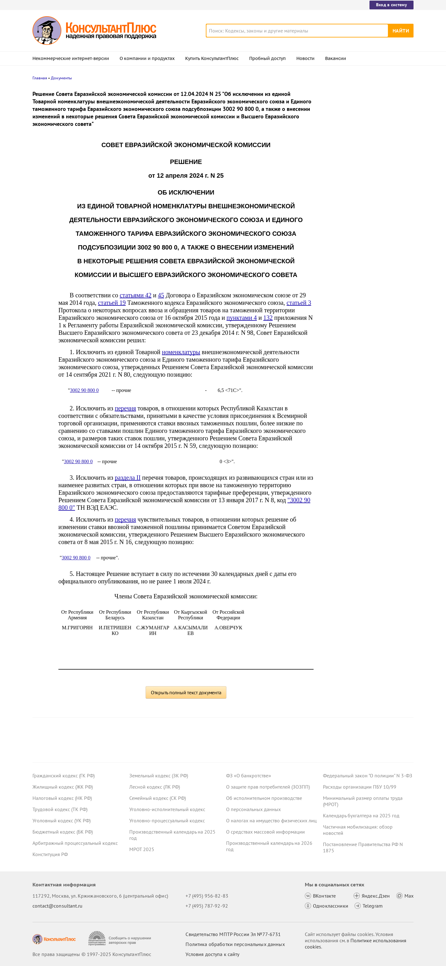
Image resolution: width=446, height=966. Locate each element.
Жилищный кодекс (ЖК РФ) (62, 787)
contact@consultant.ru (57, 906)
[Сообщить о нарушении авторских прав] (120, 938)
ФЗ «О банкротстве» (248, 775)
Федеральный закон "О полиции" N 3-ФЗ (367, 775)
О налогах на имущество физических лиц (271, 820)
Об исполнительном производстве (264, 798)
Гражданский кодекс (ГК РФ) (63, 775)
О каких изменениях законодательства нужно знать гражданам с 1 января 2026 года (367, 190)
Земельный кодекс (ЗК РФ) (158, 775)
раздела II (128, 477)
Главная (39, 78)
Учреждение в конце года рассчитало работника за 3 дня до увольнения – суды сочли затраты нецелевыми (365, 122)
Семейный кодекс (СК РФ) (157, 798)
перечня (125, 408)
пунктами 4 (241, 317)
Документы (61, 78)
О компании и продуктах (147, 58)
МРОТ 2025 (141, 849)
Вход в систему (391, 4)
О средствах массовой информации (265, 832)
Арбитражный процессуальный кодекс (75, 843)
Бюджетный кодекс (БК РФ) (62, 832)
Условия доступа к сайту (212, 954)
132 (268, 317)
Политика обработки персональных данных (235, 944)
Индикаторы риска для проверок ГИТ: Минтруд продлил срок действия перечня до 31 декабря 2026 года (365, 156)
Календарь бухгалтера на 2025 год (361, 815)
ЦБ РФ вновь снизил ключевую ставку (365, 218)
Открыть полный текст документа (186, 692)
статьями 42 (135, 295)
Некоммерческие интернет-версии (70, 58)
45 (161, 295)
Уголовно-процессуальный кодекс (167, 820)
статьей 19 (112, 302)
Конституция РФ (50, 854)
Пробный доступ (267, 58)
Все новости (339, 232)
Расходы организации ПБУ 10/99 (359, 787)
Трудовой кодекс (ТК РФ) (59, 809)
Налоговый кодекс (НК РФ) (62, 798)
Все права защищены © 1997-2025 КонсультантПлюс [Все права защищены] (91, 954)
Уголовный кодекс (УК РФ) (61, 820)
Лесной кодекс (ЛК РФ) (154, 787)
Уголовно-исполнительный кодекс (167, 809)
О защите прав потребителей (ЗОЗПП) (268, 787)
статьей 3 (299, 302)
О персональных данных (253, 809)
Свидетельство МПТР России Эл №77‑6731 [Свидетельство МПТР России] (233, 934)
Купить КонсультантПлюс (212, 58)
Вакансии (335, 58)
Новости (305, 58)
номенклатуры (181, 352)
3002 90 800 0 (84, 390)
